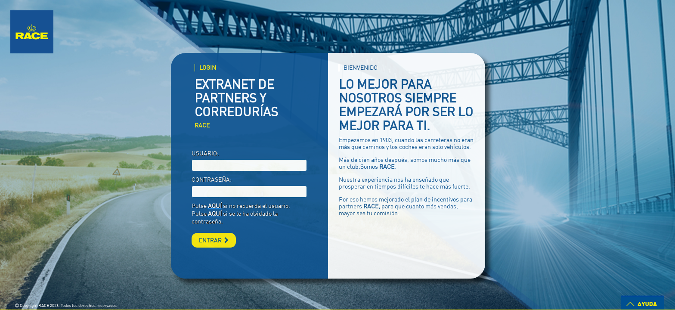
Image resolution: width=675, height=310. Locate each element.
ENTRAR (214, 240)
